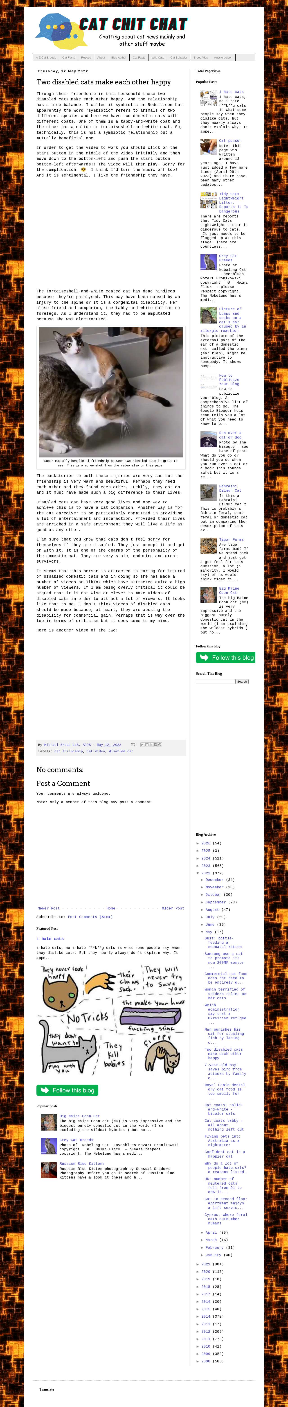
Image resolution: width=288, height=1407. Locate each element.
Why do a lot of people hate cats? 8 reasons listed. (225, 1168)
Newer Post (49, 909)
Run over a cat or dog (230, 435)
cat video (96, 751)
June (211, 925)
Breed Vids (201, 57)
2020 (207, 1272)
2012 (207, 1332)
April (212, 1233)
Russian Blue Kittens (82, 1164)
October (215, 895)
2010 (207, 1347)
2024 (207, 859)
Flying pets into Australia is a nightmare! (223, 1141)
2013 (207, 1324)
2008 (207, 1361)
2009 (207, 1354)
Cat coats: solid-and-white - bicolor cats (224, 1109)
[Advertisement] (222, 758)
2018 (207, 1287)
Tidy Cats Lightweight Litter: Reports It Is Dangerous (233, 203)
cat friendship (68, 751)
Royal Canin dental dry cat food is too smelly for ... (225, 1091)
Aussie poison (223, 57)
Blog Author (118, 57)
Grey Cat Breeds (76, 1140)
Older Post (173, 909)
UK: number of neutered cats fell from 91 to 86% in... (223, 1185)
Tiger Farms (231, 540)
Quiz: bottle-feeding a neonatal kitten (223, 942)
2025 (207, 851)
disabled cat (121, 751)
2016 (207, 1302)
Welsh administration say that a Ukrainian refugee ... (225, 1014)
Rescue (86, 57)
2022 (207, 873)
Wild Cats (158, 57)
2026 (207, 843)
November (216, 887)
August (213, 910)
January (215, 1255)
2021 (207, 1264)
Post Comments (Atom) (90, 917)
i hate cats (50, 938)
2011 (207, 1339)
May (210, 932)
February (216, 1248)
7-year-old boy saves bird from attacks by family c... (225, 1071)
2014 (207, 1317)
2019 (207, 1279)
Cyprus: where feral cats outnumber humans (226, 1219)
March (212, 1240)
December (216, 880)
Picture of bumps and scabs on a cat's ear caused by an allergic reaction (223, 320)
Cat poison (230, 141)
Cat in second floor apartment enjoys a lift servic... (226, 1203)
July (211, 917)
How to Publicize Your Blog (229, 380)
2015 (207, 1309)
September (217, 902)
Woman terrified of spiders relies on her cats (225, 994)
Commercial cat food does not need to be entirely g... (226, 978)
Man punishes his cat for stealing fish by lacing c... (224, 1036)
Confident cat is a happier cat (225, 1154)
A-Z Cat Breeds (46, 57)
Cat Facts (68, 57)
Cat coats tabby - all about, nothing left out (224, 1125)
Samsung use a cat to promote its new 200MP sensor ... (224, 960)
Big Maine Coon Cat (80, 1116)
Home (110, 909)
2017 (207, 1294)
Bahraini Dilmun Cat (230, 488)
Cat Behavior (178, 57)
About (101, 57)
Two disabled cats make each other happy (224, 1054)
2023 (207, 866)
